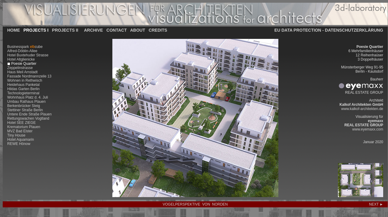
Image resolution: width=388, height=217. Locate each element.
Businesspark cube (24, 47)
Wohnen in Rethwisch (24, 80)
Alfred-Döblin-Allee (22, 51)
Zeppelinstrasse (20, 68)
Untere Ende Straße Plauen (29, 114)
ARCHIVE (93, 30)
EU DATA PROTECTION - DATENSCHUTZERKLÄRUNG (328, 30)
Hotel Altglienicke (21, 59)
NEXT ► (376, 204)
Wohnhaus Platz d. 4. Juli (27, 97)
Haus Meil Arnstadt (22, 72)
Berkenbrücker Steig (23, 106)
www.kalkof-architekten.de (362, 109)
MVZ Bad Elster (20, 131)
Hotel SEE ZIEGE (21, 123)
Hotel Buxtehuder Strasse (27, 55)
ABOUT (137, 30)
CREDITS (158, 30)
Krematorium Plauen (23, 127)
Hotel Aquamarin (20, 139)
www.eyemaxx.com (367, 129)
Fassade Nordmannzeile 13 (29, 76)
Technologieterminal (23, 93)
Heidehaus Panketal (23, 85)
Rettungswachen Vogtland (28, 118)
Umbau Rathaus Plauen (26, 101)
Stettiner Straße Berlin (25, 110)
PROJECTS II (65, 30)
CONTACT (116, 30)
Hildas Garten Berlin (23, 89)
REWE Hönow (18, 144)
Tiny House (16, 135)
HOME (13, 30)
